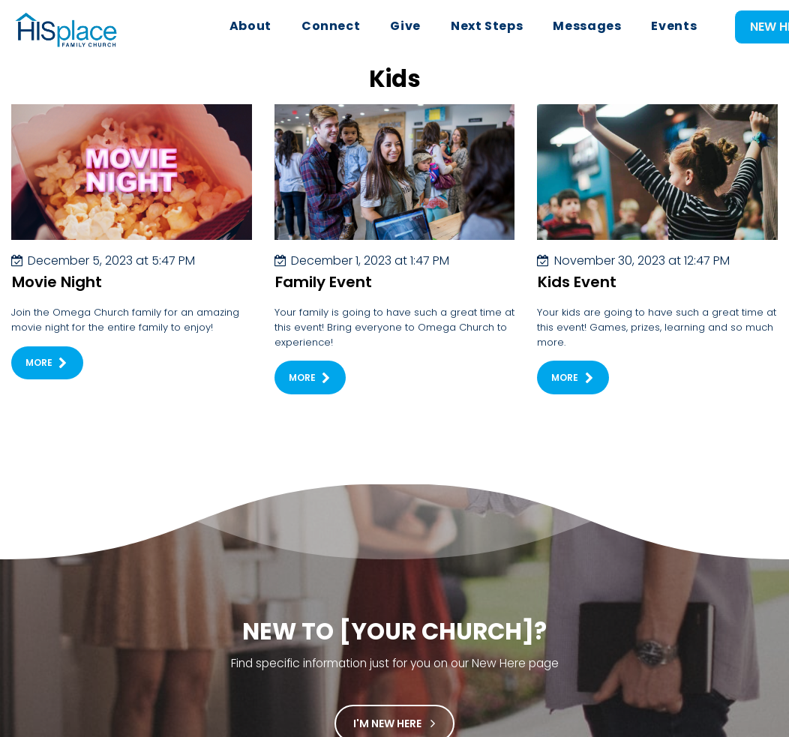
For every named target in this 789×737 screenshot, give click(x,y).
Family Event (323, 296)
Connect (331, 25)
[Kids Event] (657, 185)
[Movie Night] (131, 185)
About (251, 25)
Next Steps (487, 25)
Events (674, 25)
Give (405, 25)
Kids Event (577, 296)
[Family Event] (394, 185)
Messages (587, 25)
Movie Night (57, 296)
